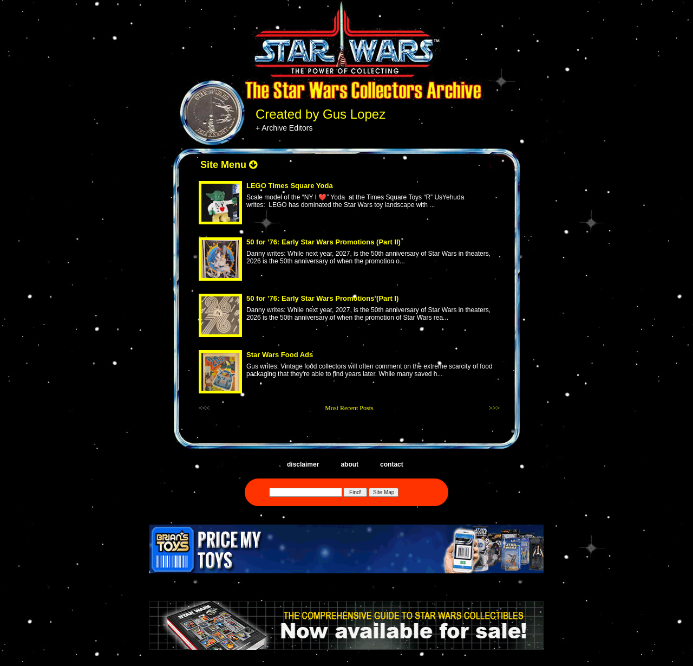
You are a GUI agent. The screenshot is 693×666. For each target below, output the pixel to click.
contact (391, 464)
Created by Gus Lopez (320, 114)
